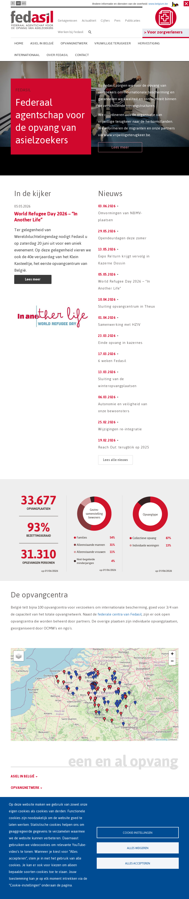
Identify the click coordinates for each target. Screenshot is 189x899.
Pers (117, 20)
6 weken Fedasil (112, 360)
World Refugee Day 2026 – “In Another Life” (45, 216)
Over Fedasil (57, 55)
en (24, 3)
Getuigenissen (67, 20)
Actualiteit (89, 20)
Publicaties (132, 20)
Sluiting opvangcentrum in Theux (126, 306)
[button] (94, 701)
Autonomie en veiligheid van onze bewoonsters (122, 407)
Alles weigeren (137, 848)
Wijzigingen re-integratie (120, 429)
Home (18, 43)
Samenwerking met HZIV (119, 324)
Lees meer (120, 147)
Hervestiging (149, 43)
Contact (82, 55)
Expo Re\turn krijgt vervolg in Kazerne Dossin (124, 260)
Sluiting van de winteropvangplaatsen (117, 382)
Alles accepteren (137, 863)
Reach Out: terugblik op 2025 (123, 447)
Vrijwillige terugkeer (112, 43)
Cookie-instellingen (137, 833)
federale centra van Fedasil (120, 614)
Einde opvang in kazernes (120, 342)
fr (13, 3)
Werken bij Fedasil (70, 32)
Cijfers (105, 20)
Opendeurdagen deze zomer (122, 238)
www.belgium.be (158, 3)
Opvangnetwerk (74, 43)
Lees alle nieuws (115, 460)
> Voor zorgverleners (163, 32)
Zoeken (90, 32)
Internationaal (27, 55)
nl (18, 3)
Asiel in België (42, 43)
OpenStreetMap (161, 740)
